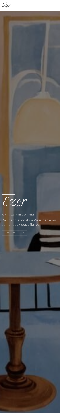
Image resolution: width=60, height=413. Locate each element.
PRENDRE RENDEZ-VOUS (14, 233)
